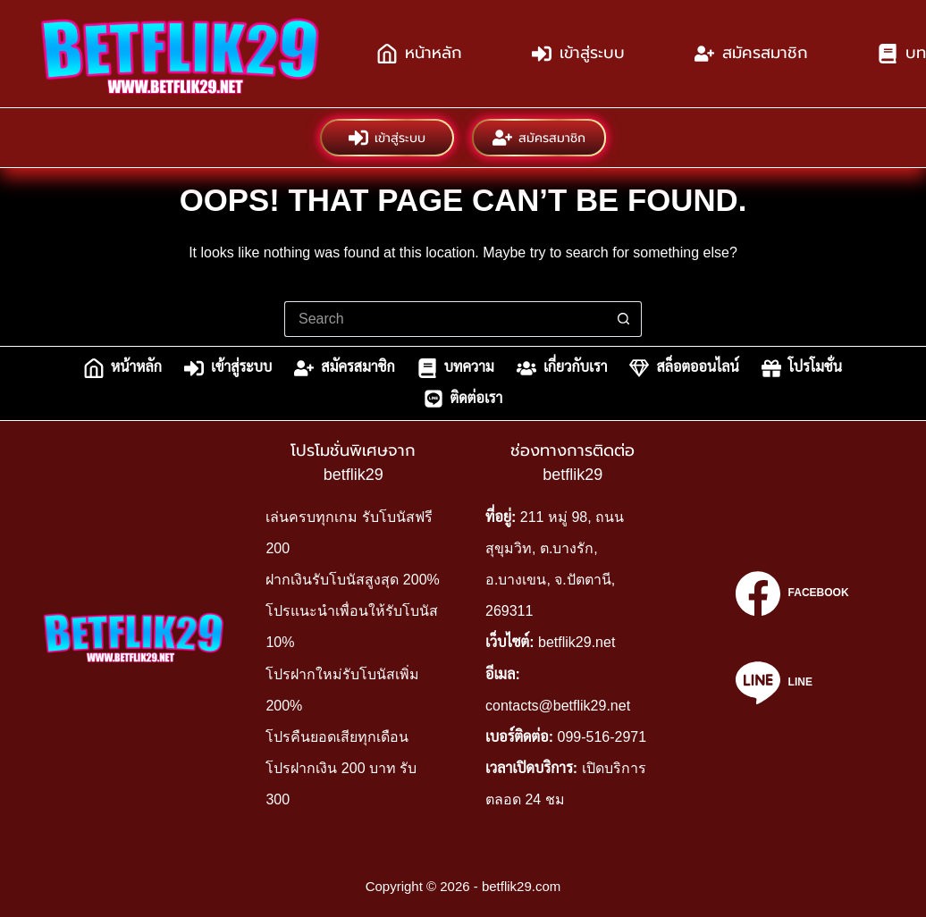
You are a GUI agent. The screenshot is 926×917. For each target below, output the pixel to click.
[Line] (792, 682)
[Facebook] (792, 593)
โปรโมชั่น (802, 368)
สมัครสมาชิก (751, 53)
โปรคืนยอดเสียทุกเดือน (336, 737)
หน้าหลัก (419, 53)
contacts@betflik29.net (557, 705)
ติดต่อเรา (463, 398)
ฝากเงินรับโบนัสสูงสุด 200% (352, 579)
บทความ (455, 368)
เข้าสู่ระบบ (578, 53)
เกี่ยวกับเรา (562, 368)
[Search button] (624, 319)
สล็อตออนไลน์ (683, 368)
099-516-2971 (601, 737)
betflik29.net (576, 642)
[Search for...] (445, 319)
